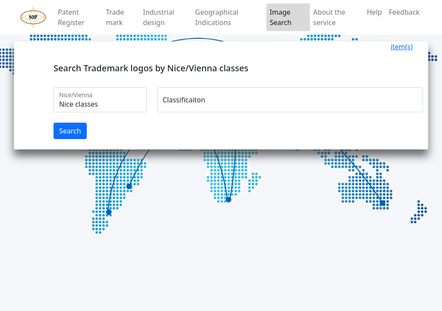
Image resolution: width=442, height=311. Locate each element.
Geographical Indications (216, 17)
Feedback (404, 12)
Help (374, 12)
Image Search (281, 17)
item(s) (402, 46)
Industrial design (158, 17)
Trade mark (115, 17)
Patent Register (71, 17)
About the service (329, 17)
